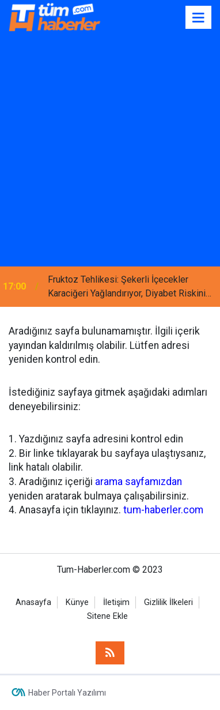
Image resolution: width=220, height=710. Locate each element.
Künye (77, 602)
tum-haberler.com (163, 510)
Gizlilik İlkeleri (168, 602)
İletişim (116, 602)
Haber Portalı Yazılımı (67, 692)
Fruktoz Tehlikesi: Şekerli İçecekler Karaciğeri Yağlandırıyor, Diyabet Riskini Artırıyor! (127, 287)
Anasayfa (33, 602)
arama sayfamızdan (138, 481)
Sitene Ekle (107, 616)
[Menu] (198, 18)
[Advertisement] (110, 150)
